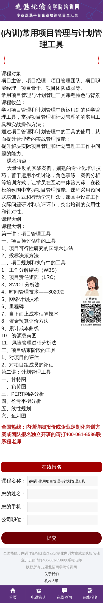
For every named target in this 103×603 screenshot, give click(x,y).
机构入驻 (51, 581)
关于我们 (51, 574)
